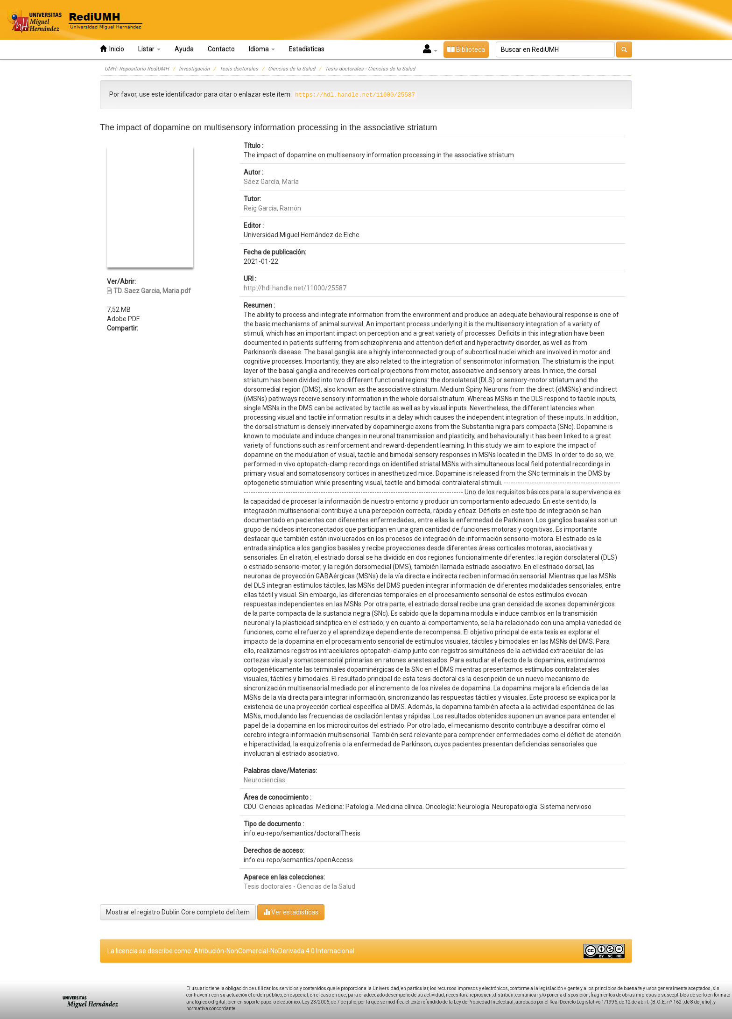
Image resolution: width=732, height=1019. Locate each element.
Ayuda (184, 49)
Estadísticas (306, 49)
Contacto (221, 49)
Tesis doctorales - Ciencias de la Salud (370, 69)
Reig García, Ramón (272, 208)
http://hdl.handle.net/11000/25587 (295, 288)
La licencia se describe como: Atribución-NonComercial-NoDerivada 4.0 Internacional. (231, 951)
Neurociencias (264, 780)
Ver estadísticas (290, 912)
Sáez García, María (271, 181)
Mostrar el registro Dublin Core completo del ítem (178, 912)
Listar (149, 49)
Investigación (194, 69)
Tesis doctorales (238, 69)
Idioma (262, 49)
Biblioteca (466, 49)
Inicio (112, 49)
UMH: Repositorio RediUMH (137, 69)
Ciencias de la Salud (291, 69)
